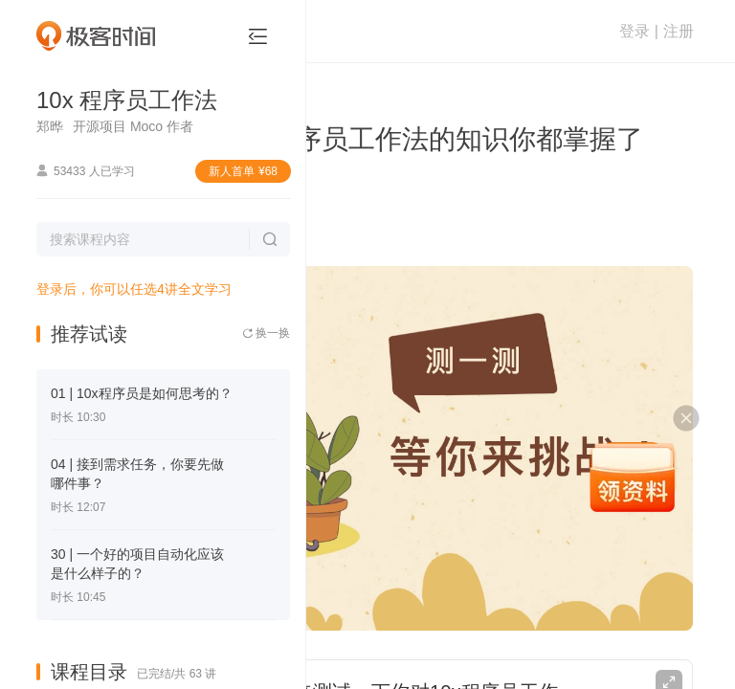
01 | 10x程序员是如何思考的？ (142, 393)
